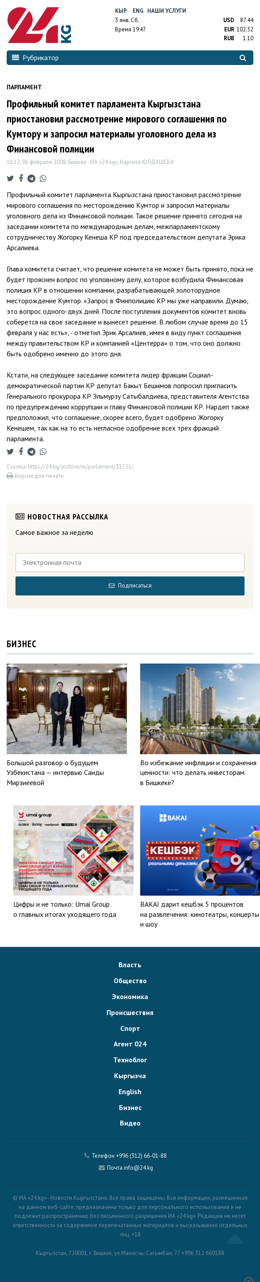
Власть (130, 964)
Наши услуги (166, 11)
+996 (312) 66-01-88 (141, 1156)
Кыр (121, 11)
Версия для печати (35, 476)
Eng (138, 11)
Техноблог (130, 1059)
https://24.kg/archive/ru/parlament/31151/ (81, 466)
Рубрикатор (35, 57)
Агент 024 (130, 1043)
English (130, 1091)
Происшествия (130, 1012)
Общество (130, 980)
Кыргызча (130, 1075)
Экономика (130, 996)
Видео (130, 1122)
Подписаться (130, 585)
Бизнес (130, 1107)
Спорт (130, 1028)
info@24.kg (138, 1167)
